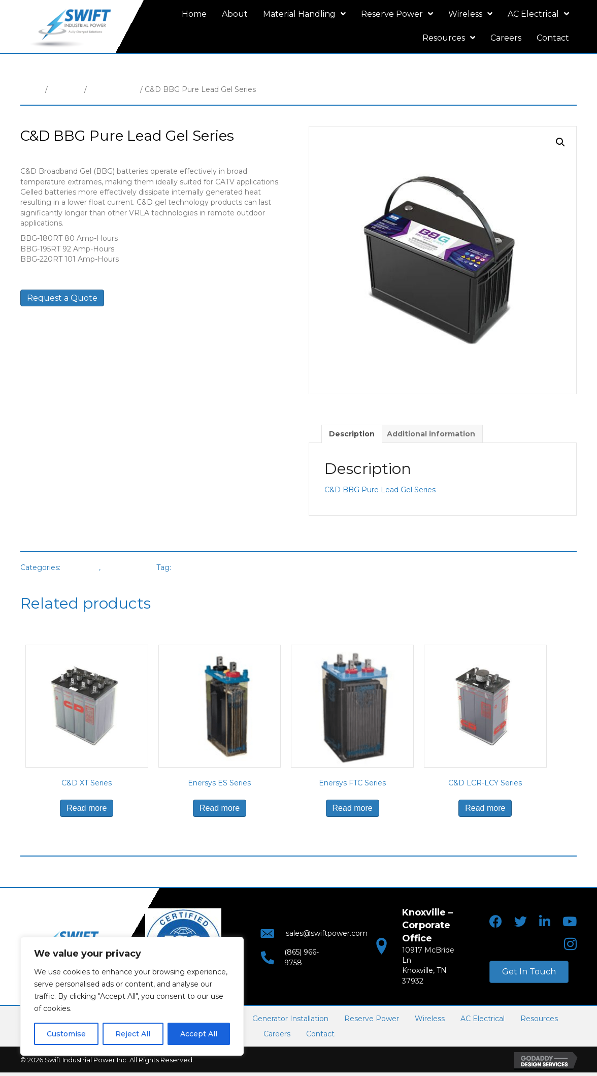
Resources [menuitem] (539, 1018)
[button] (560, 142)
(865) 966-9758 (300, 957)
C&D (181, 567)
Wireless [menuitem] (430, 1018)
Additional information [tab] (431, 433)
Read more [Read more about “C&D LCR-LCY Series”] (485, 808)
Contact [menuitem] (320, 1033)
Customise (66, 1033)
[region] (132, 996)
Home (31, 89)
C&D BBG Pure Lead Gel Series (380, 489)
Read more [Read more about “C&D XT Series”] (87, 808)
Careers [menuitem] (276, 1033)
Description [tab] (352, 433)
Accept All (198, 1033)
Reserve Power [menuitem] (371, 1018)
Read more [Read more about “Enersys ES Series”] (220, 808)
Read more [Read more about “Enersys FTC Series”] (353, 808)
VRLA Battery (113, 89)
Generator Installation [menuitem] (290, 1018)
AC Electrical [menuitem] (482, 1018)
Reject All (132, 1033)
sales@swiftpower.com (316, 936)
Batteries (66, 89)
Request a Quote (62, 298)
